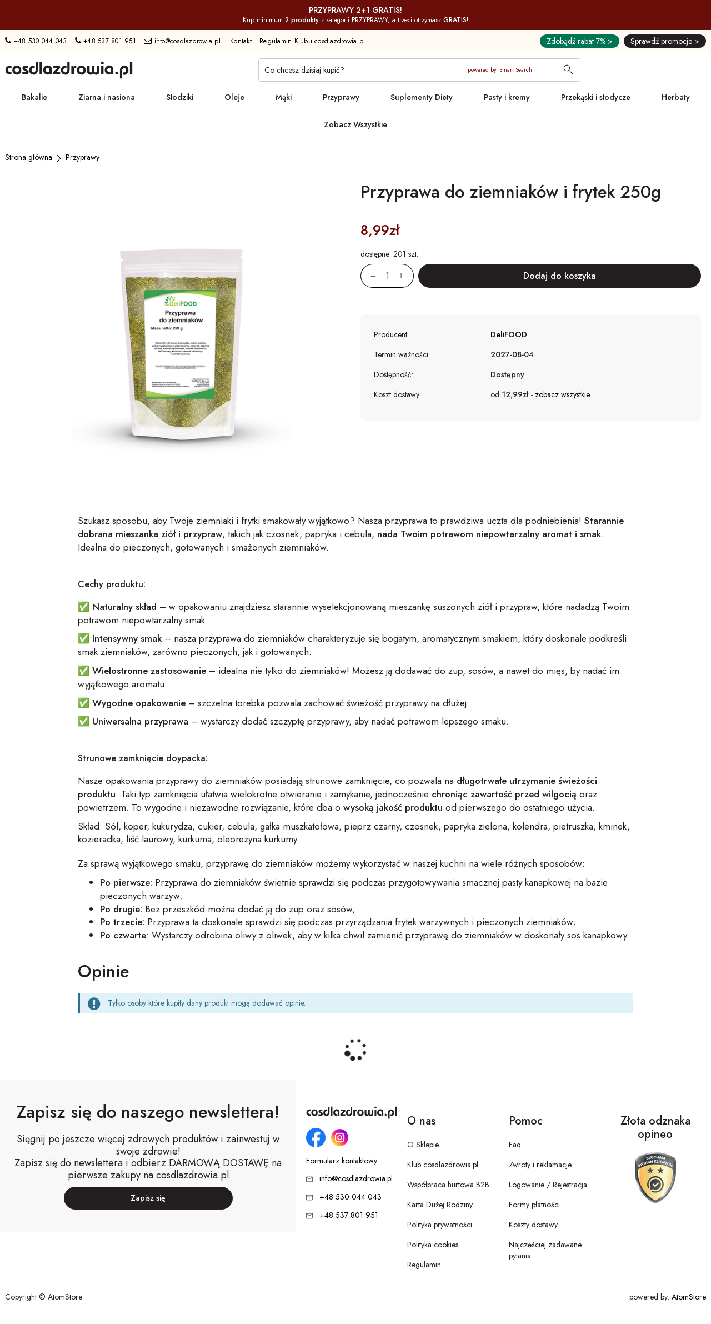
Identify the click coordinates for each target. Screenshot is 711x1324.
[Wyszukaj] (568, 70)
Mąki (284, 97)
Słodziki (179, 97)
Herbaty (676, 97)
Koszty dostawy (533, 1224)
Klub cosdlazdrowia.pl (442, 1164)
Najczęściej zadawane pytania (545, 1250)
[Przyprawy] (82, 157)
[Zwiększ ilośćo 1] (406, 276)
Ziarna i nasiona (106, 97)
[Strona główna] (28, 157)
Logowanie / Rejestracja (548, 1184)
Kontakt (241, 41)
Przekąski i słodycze (595, 97)
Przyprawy (341, 97)
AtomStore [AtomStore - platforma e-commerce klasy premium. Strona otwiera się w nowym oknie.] (689, 1296)
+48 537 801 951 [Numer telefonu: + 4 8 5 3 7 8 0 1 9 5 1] (105, 41)
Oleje (234, 97)
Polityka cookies (432, 1244)
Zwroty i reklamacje (540, 1164)
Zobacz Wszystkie (355, 124)
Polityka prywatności (439, 1224)
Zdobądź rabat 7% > (580, 41)
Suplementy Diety (421, 97)
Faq (515, 1144)
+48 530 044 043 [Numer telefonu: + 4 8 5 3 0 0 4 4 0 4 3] (36, 41)
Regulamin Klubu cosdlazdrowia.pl (312, 41)
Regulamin (424, 1264)
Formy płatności (534, 1204)
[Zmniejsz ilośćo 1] (368, 276)
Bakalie (34, 97)
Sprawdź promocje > (664, 41)
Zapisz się (148, 1197)
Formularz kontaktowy (341, 1161)
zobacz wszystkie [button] (562, 394)
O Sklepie (423, 1144)
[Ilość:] (387, 276)
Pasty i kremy (507, 97)
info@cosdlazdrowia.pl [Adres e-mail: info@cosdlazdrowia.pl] (182, 41)
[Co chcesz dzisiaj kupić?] (419, 70)
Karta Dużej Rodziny (440, 1204)
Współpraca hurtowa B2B (448, 1184)
